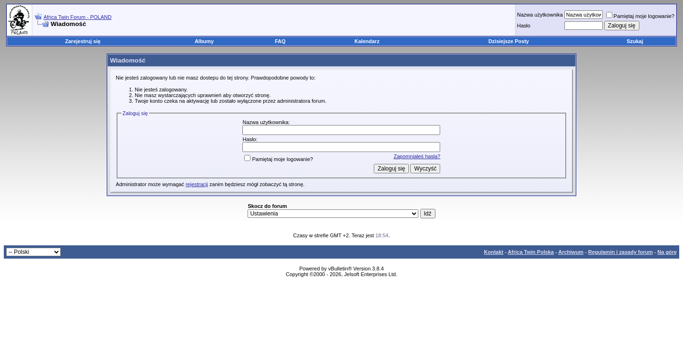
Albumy (203, 41)
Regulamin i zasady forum (620, 252)
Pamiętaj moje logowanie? (640, 16)
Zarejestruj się (83, 41)
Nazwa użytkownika (540, 15)
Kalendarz (366, 41)
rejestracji (196, 184)
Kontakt (493, 252)
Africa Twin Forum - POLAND (77, 17)
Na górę (667, 252)
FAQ (280, 41)
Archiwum (570, 252)
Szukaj (635, 41)
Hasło (523, 25)
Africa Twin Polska (531, 252)
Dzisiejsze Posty (509, 41)
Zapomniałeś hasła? (417, 156)
